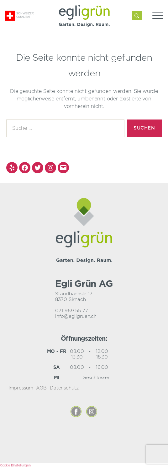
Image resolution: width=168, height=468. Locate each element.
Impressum (20, 388)
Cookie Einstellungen (15, 465)
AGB (41, 388)
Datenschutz (64, 388)
